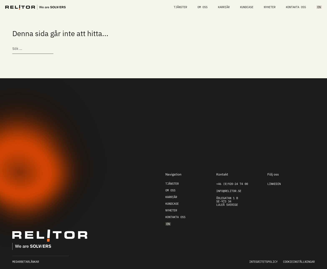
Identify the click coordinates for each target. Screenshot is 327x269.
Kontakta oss (296, 7)
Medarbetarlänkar (25, 262)
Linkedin (274, 184)
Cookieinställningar (299, 262)
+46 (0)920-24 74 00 (232, 184)
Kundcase (246, 7)
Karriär (224, 7)
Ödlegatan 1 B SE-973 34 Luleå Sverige (227, 201)
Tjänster (180, 7)
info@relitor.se (228, 191)
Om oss (202, 7)
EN (319, 7)
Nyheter (269, 7)
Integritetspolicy (263, 262)
